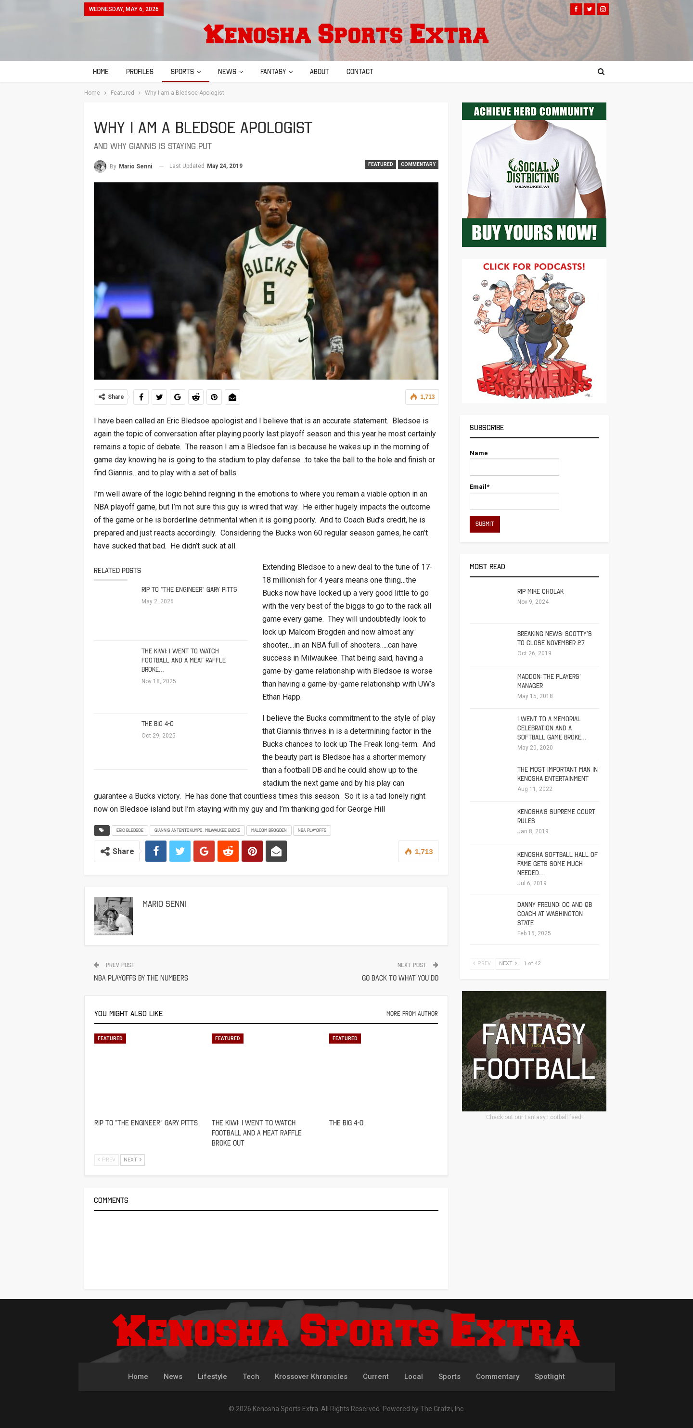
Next (132, 1160)
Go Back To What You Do (400, 978)
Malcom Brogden (269, 830)
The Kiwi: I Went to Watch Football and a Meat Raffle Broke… (183, 660)
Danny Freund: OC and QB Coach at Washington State (554, 914)
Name (514, 462)
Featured (380, 164)
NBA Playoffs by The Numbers (141, 978)
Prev (107, 1160)
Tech (251, 1376)
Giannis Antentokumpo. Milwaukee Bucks (197, 830)
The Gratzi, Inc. (442, 1409)
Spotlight (550, 1376)
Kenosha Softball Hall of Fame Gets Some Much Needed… (557, 864)
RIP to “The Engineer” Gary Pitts (189, 590)
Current (376, 1376)
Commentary (418, 164)
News (231, 71)
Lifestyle (212, 1376)
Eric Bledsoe (129, 830)
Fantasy (279, 71)
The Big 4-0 (157, 724)
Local (413, 1376)
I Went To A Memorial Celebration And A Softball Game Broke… (551, 728)
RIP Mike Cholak (540, 591)
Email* (514, 496)
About (326, 71)
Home (101, 71)
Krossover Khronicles (311, 1376)
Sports (185, 71)
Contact (368, 71)
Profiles (141, 71)
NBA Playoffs (312, 830)
